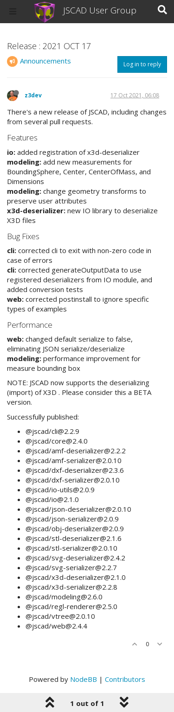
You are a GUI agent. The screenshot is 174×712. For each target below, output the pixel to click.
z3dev (33, 95)
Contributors (125, 679)
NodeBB (83, 679)
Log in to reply (142, 64)
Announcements (45, 60)
